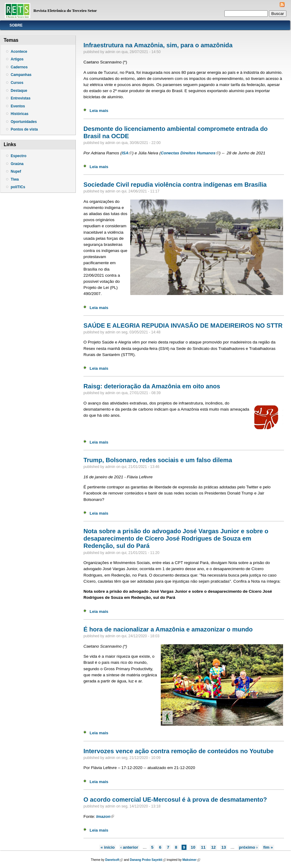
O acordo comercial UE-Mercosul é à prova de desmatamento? (175, 799)
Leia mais (99, 110)
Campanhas (21, 75)
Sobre (16, 25)
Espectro (18, 156)
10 (193, 847)
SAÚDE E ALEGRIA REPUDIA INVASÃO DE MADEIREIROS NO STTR (182, 325)
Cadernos (19, 67)
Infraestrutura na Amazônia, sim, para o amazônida (158, 45)
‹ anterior (129, 847)
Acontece (19, 51)
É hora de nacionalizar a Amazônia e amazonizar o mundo (168, 629)
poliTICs (18, 187)
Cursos (17, 83)
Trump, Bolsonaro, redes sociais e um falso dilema (157, 460)
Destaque (19, 90)
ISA (127, 153)
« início (108, 847)
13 (223, 847)
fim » (268, 847)
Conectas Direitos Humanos (190, 153)
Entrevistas (21, 98)
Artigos (17, 59)
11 (203, 847)
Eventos (18, 106)
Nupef (16, 171)
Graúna (17, 164)
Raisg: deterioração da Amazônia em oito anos (151, 386)
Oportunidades (24, 122)
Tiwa (15, 179)
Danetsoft (114, 859)
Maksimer (191, 859)
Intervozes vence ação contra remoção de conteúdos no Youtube (178, 751)
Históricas (19, 114)
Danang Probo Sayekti (148, 859)
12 (213, 847)
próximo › (248, 847)
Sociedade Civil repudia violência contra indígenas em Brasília (175, 184)
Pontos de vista (24, 129)
